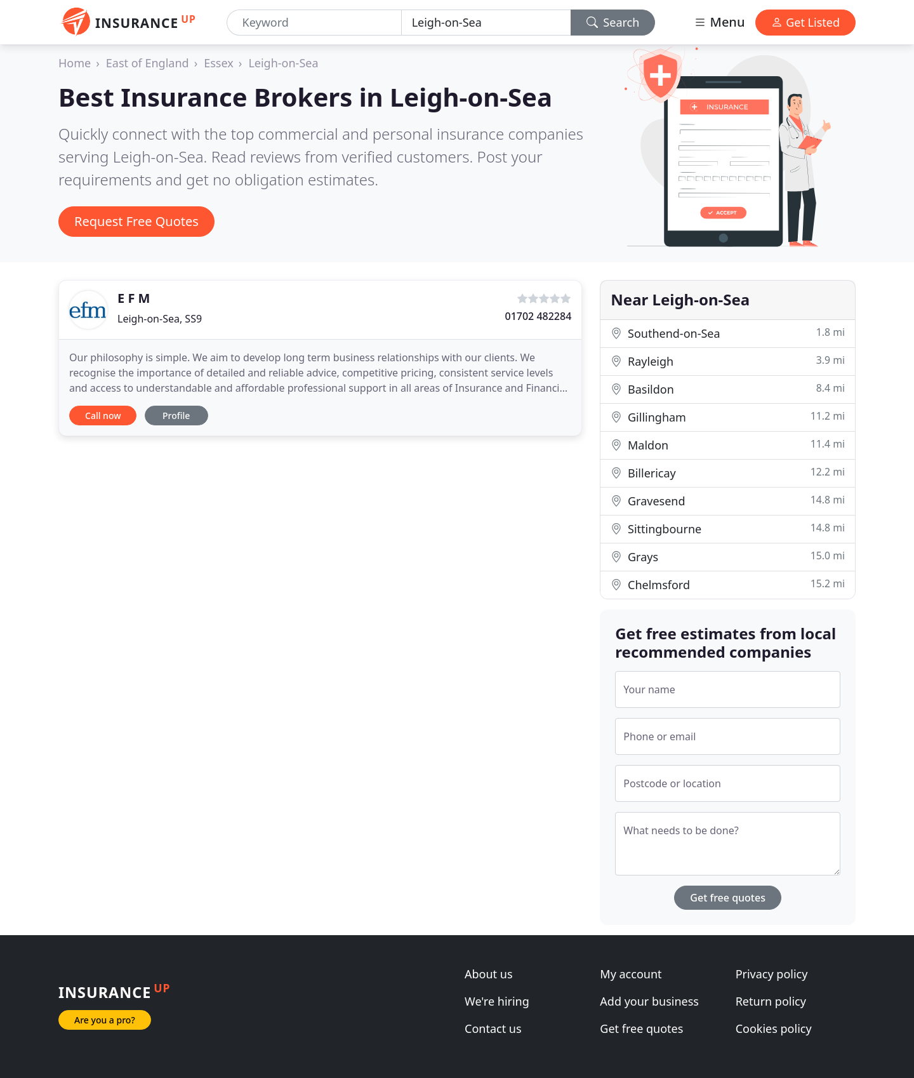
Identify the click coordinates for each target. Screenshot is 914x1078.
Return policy (771, 1001)
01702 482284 (538, 316)
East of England (147, 62)
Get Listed (805, 22)
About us (489, 974)
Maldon (728, 445)
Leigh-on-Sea (283, 62)
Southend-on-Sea (728, 333)
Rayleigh (728, 361)
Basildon (728, 389)
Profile (176, 415)
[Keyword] (314, 23)
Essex (219, 62)
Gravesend (728, 501)
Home (74, 62)
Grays (728, 556)
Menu (719, 21)
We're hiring (497, 1001)
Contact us (493, 1028)
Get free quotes (727, 898)
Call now (103, 415)
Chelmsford (728, 584)
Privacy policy (772, 974)
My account (630, 974)
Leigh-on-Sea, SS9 (159, 319)
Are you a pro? (104, 1020)
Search (613, 22)
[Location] (486, 23)
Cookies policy (774, 1028)
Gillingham (728, 417)
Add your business (649, 1001)
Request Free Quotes (136, 221)
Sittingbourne (728, 528)
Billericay (728, 473)
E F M (133, 298)
